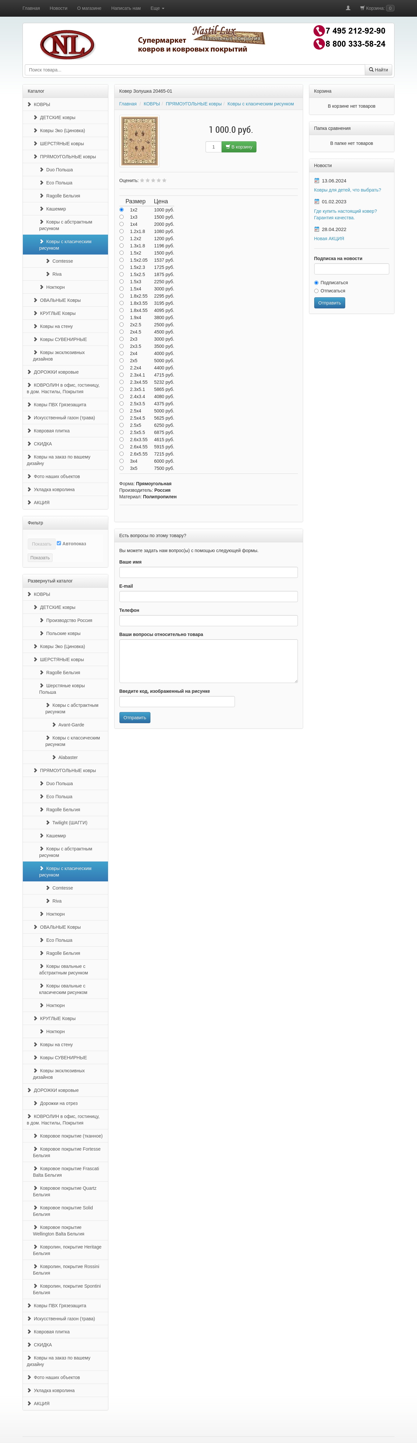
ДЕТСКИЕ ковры (54, 117)
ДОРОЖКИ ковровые (53, 372)
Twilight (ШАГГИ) (66, 822)
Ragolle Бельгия (59, 195)
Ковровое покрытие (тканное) (68, 1136)
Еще (157, 8)
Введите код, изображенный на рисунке (164, 691)
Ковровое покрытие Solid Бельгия (63, 1211)
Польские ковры (60, 633)
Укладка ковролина (51, 489)
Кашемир (52, 208)
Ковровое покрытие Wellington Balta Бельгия (58, 1230)
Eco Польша (55, 182)
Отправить (135, 717)
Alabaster (65, 757)
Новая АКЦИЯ (329, 238)
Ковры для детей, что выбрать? (347, 190)
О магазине (89, 8)
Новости (58, 8)
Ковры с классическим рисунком (72, 741)
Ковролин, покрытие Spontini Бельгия (67, 1289)
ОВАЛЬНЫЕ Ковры (57, 300)
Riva (53, 274)
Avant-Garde (68, 724)
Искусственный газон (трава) (61, 417)
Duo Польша (56, 169)
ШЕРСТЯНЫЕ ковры (58, 143)
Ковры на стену (53, 326)
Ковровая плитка (48, 430)
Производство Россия (65, 620)
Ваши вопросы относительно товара (161, 634)
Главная (31, 8)
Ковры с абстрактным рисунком (65, 225)
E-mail (126, 586)
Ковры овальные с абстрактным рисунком (63, 969)
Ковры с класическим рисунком (65, 245)
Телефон (129, 610)
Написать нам (126, 8)
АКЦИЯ (38, 502)
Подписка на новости (338, 258)
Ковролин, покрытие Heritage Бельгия (67, 1250)
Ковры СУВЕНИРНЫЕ (60, 339)
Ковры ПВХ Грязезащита (56, 404)
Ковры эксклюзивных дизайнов (59, 356)
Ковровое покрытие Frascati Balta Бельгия (66, 1172)
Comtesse (59, 261)
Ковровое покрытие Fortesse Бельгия (66, 1152)
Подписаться (331, 282)
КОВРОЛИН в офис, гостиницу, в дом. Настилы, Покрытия (63, 388)
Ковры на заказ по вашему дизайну (58, 460)
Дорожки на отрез (55, 1103)
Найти (378, 69)
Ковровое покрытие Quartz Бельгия (65, 1191)
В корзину (239, 146)
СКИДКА (39, 443)
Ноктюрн (52, 287)
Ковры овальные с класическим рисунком (63, 989)
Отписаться (329, 290)
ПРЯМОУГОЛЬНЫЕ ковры (64, 156)
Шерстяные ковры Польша (62, 689)
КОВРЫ (38, 104)
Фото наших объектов (53, 476)
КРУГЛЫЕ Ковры (54, 313)
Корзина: (377, 8)
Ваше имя (130, 562)
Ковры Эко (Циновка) (59, 130)
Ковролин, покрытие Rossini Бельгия (66, 1270)
